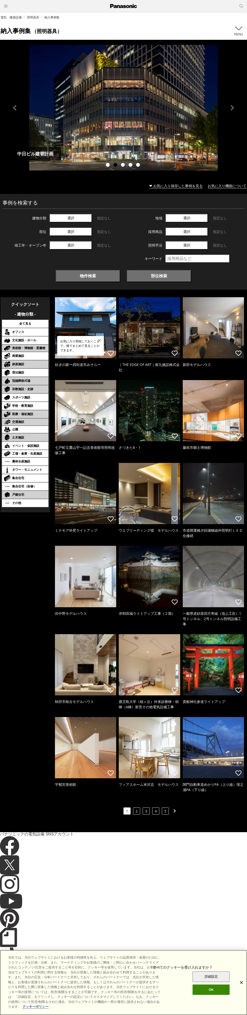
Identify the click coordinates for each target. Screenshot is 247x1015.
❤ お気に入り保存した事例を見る (176, 185)
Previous (15, 108)
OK (211, 990)
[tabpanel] (123, 108)
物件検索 (88, 276)
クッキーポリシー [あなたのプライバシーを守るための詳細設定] (35, 1006)
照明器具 (33, 17)
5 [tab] (138, 165)
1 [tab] (108, 165)
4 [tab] (131, 165)
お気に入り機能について (227, 185)
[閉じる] (241, 982)
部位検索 (159, 276)
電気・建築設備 (11, 17)
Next (232, 108)
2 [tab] (115, 165)
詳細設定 (211, 976)
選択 (70, 218)
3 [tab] (123, 165)
